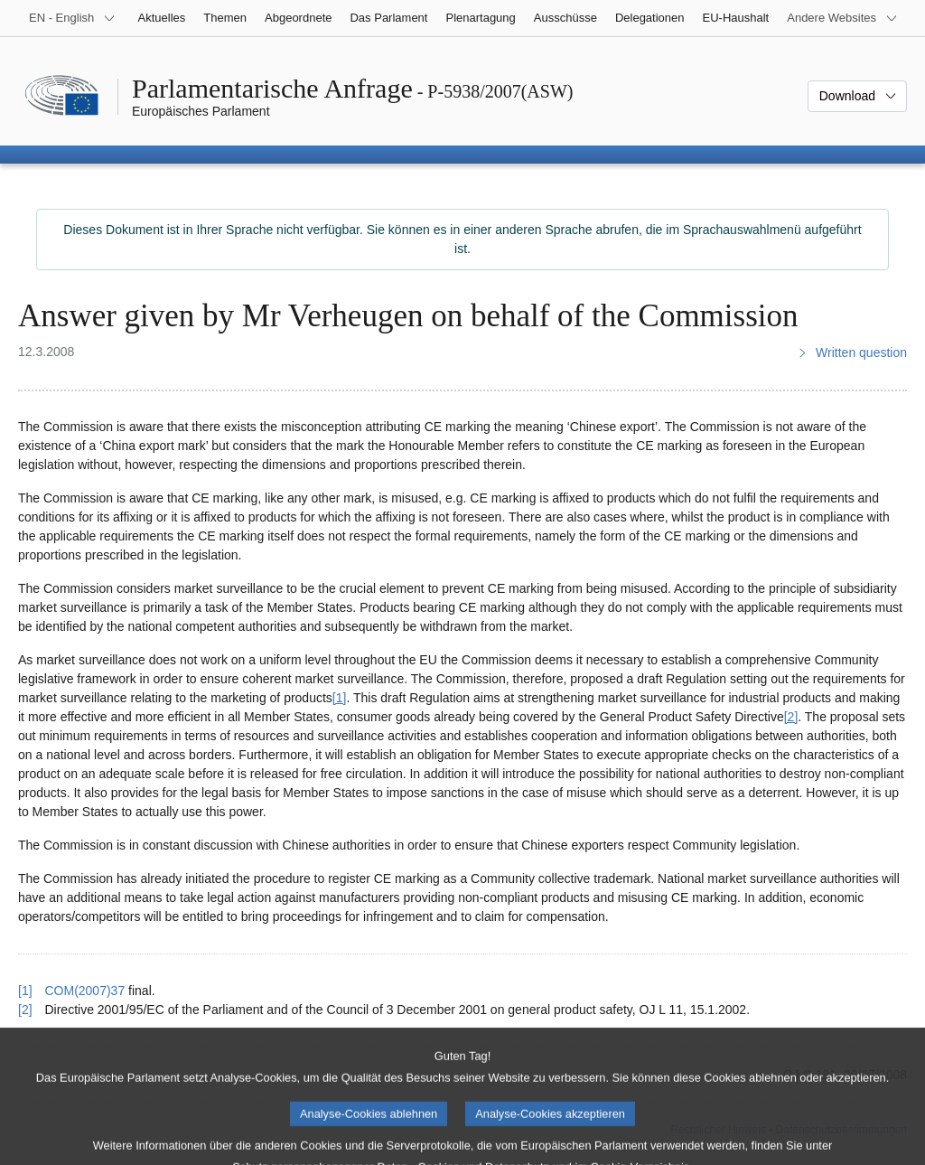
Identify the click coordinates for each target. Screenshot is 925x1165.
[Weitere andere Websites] (842, 18)
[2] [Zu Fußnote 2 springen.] (791, 716)
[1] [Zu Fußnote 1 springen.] (339, 698)
